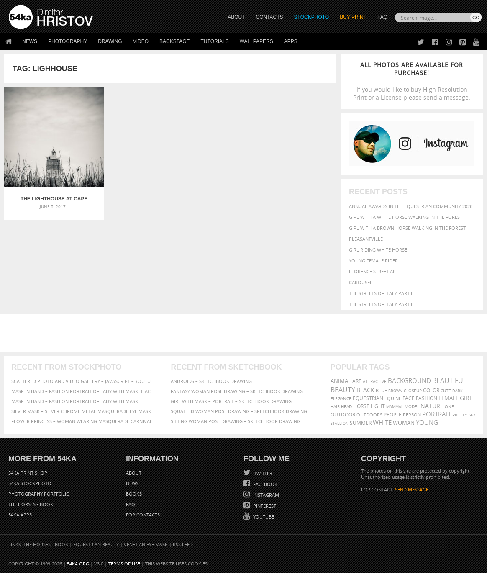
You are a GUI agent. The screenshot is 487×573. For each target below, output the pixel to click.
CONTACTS (269, 17)
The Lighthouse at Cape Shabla (46, 182)
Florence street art (373, 271)
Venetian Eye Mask (146, 544)
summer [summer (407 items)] (361, 423)
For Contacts (143, 514)
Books (134, 494)
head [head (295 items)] (346, 406)
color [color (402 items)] (431, 390)
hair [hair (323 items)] (335, 406)
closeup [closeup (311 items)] (413, 390)
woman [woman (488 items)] (404, 423)
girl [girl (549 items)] (466, 398)
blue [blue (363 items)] (381, 390)
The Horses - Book (30, 504)
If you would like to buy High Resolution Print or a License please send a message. (411, 81)
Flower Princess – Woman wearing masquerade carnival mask (83, 421)
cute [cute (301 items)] (446, 390)
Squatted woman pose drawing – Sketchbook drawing (239, 411)
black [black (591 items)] (365, 390)
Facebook (264, 484)
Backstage (174, 41)
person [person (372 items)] (412, 414)
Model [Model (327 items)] (412, 406)
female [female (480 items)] (448, 398)
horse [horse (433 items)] (361, 406)
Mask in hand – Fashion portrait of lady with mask (74, 401)
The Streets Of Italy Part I (380, 304)
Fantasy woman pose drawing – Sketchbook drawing (237, 391)
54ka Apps (20, 514)
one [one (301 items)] (449, 406)
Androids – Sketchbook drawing (211, 381)
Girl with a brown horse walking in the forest (407, 228)
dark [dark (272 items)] (457, 390)
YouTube (263, 517)
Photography (67, 41)
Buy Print (353, 17)
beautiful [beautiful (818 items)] (449, 380)
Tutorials (215, 41)
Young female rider (373, 260)
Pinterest (264, 506)
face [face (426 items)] (408, 398)
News (29, 41)
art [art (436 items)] (356, 381)
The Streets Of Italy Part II (381, 293)
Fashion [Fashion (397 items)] (426, 398)
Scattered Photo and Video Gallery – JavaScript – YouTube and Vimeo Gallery (83, 381)
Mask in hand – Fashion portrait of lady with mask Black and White (83, 391)
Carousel (360, 282)
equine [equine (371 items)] (392, 398)
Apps (290, 41)
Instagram (265, 495)
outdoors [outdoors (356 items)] (369, 415)
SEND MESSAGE (411, 489)
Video (141, 41)
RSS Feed (183, 544)
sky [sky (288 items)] (472, 415)
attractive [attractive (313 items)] (375, 381)
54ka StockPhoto (29, 483)
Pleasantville (366, 239)
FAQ (382, 17)
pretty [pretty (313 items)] (459, 415)
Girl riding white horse (378, 250)
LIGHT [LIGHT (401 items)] (378, 406)
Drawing (110, 41)
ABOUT (236, 17)
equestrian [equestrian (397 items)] (368, 398)
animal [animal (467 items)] (341, 381)
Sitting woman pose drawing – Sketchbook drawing (235, 421)
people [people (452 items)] (393, 414)
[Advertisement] (245, 333)
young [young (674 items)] (427, 422)
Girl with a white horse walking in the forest (405, 217)
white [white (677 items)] (382, 422)
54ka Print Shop (27, 473)
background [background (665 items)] (409, 381)
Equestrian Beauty (96, 544)
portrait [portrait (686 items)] (436, 414)
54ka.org (78, 563)
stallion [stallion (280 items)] (340, 423)
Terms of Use (124, 563)
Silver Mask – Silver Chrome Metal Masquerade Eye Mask (81, 411)
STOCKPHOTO (311, 17)
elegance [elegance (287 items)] (341, 398)
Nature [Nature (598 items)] (431, 406)
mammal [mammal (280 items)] (394, 406)
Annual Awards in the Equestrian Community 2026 (410, 206)
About (133, 473)
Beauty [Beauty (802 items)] (343, 389)
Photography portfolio (39, 494)
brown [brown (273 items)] (395, 390)
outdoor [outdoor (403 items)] (343, 414)
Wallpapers (256, 41)
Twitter (262, 473)
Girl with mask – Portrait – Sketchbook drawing (231, 401)
